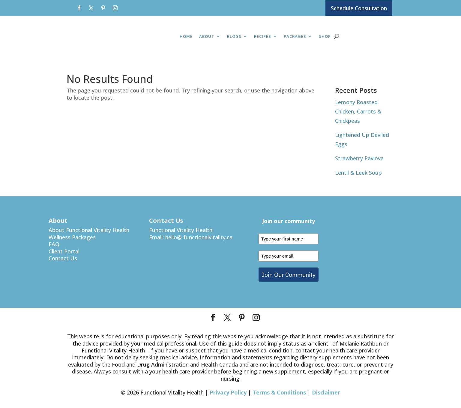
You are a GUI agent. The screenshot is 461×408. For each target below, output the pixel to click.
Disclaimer (326, 392)
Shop (325, 37)
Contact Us (63, 258)
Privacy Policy (228, 392)
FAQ (54, 244)
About (206, 37)
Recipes (262, 37)
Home (186, 37)
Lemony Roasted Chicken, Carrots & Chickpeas (358, 111)
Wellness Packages (72, 237)
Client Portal (64, 251)
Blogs (234, 37)
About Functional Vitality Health (89, 230)
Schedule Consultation (359, 8)
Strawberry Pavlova (359, 158)
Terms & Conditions (279, 392)
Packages (295, 37)
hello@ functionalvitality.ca (198, 237)
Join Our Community (289, 274)
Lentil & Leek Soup (358, 172)
